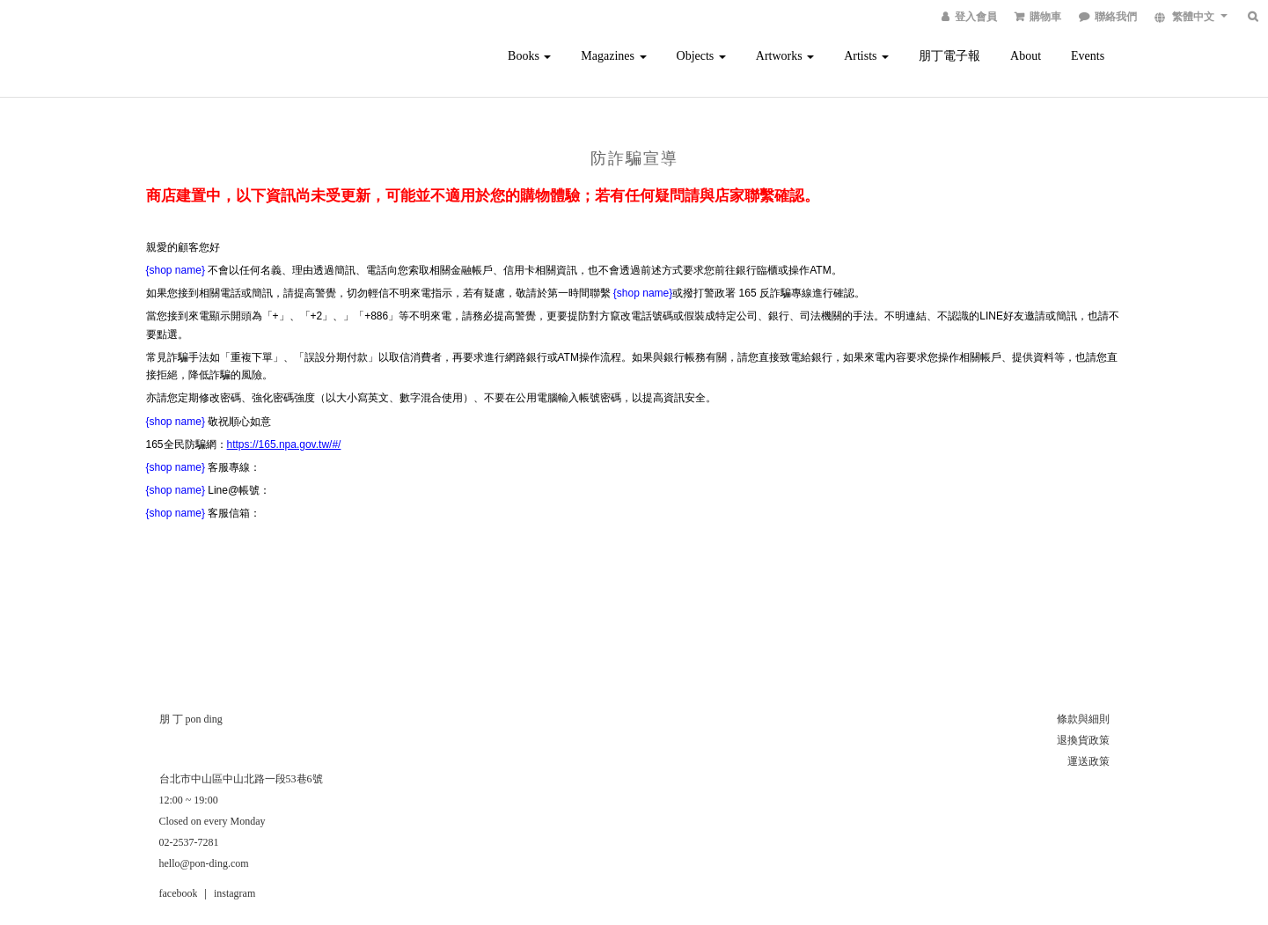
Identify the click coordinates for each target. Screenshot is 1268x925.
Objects (701, 55)
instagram (234, 893)
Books (529, 55)
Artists (866, 55)
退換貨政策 (1083, 740)
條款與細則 (1083, 719)
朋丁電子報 (949, 55)
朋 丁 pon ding (191, 719)
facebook (178, 893)
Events (1087, 55)
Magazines (613, 55)
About (1025, 55)
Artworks (785, 55)
